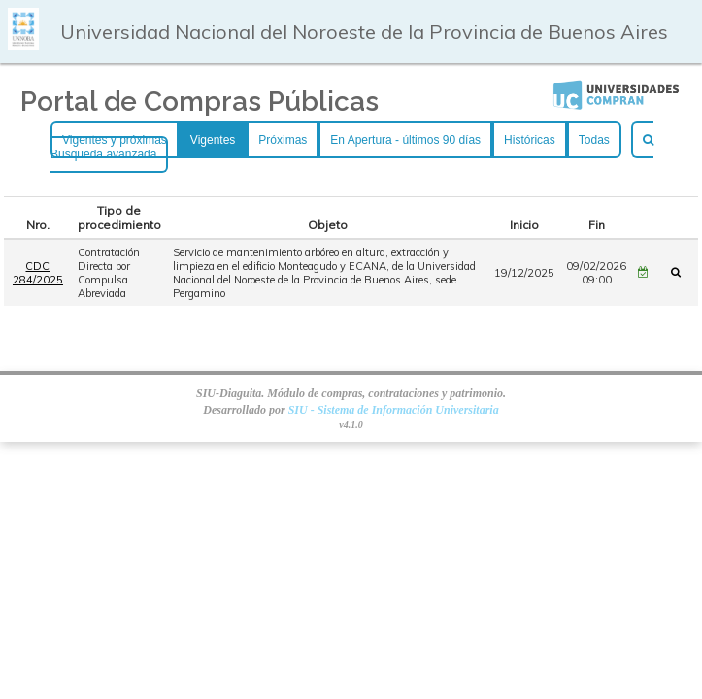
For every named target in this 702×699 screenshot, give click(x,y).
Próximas (282, 140)
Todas (594, 140)
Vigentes (212, 140)
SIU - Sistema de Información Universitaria (393, 409)
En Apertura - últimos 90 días (405, 140)
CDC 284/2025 (38, 272)
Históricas (529, 140)
